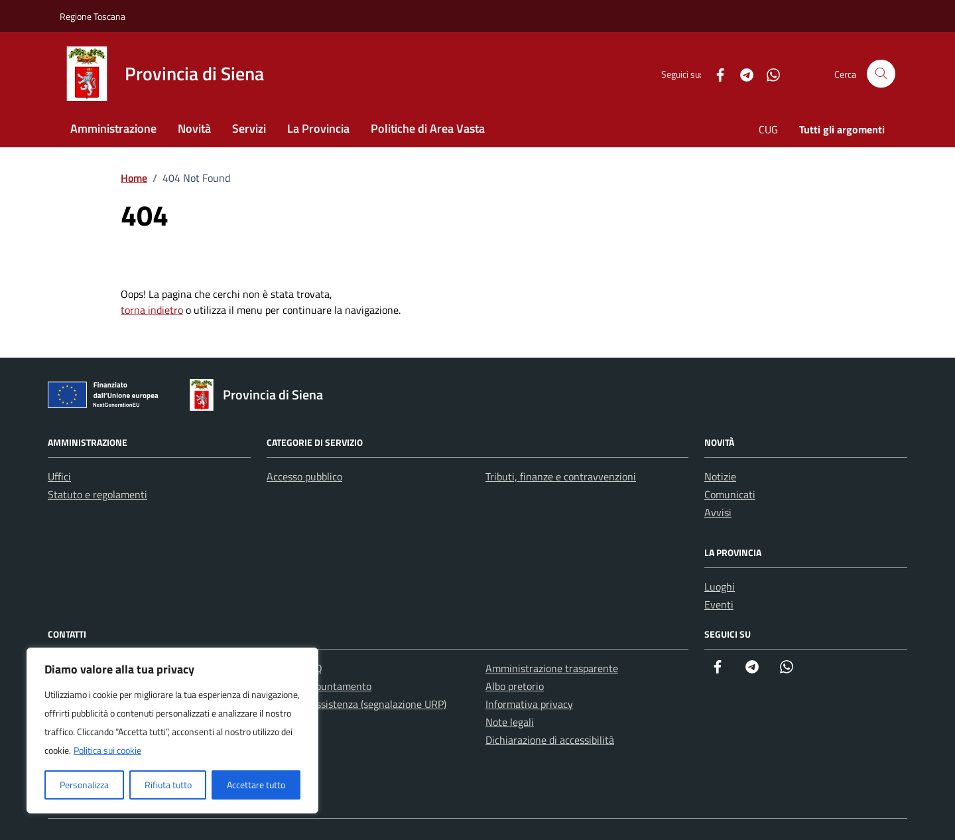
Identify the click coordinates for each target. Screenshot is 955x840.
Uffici (59, 476)
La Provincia (318, 128)
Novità (194, 128)
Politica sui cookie (107, 750)
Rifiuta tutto (168, 785)
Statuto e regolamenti (97, 494)
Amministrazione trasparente (551, 668)
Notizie (720, 476)
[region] (172, 730)
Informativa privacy (529, 704)
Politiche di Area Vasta (428, 128)
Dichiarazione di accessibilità (549, 740)
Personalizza (84, 785)
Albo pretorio (514, 686)
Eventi (718, 604)
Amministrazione (113, 128)
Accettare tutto (256, 785)
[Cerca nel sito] (881, 74)
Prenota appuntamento (319, 686)
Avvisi (718, 512)
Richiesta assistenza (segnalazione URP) (356, 704)
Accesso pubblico (304, 476)
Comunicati (729, 494)
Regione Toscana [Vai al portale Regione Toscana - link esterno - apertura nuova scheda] (92, 16)
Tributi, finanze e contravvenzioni (560, 476)
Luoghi (719, 587)
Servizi (249, 128)
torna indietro (152, 310)
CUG (768, 129)
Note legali (509, 722)
